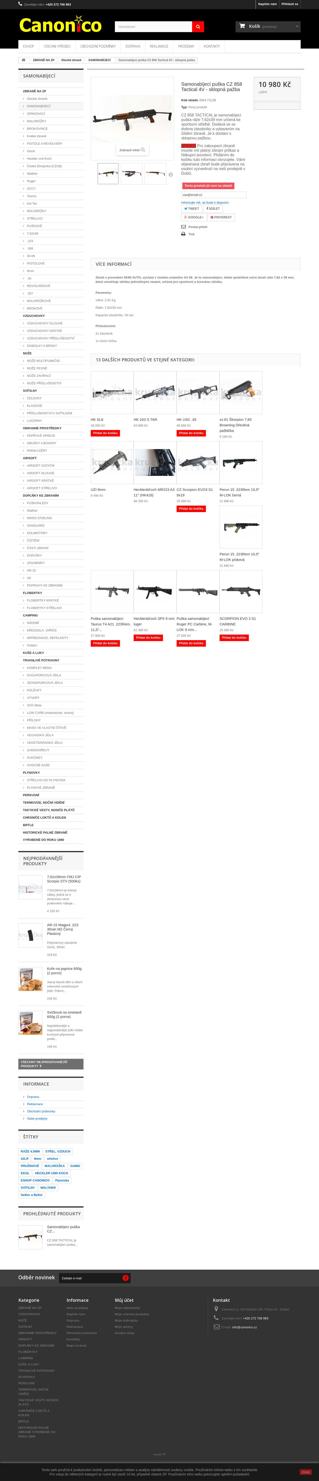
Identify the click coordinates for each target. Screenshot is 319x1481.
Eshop (28, 46)
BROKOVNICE (37, 128)
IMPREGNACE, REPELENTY (47, 638)
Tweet (191, 208)
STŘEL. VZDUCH (57, 1151)
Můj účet (124, 1300)
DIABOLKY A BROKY (41, 346)
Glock (30, 151)
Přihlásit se (290, 4)
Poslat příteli (197, 227)
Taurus (31, 196)
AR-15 (31, 570)
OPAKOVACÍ (35, 113)
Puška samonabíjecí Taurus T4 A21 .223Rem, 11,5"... (111, 624)
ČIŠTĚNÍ (32, 540)
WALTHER (48, 1187)
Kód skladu (189, 100)
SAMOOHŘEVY (37, 750)
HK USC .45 (186, 419)
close (306, 1472)
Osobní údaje (125, 1333)
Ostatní (31, 645)
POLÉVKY (34, 690)
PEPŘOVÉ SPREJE (40, 435)
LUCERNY (34, 420)
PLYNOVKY (31, 772)
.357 (29, 293)
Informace (36, 1084)
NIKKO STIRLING (39, 518)
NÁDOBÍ (32, 623)
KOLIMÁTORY (36, 533)
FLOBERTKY (32, 593)
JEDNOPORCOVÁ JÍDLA (44, 683)
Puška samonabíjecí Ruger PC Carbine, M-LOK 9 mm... (194, 624)
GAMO (75, 1166)
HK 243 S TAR (145, 419)
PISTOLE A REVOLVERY (44, 143)
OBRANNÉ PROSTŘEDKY (42, 428)
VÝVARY (32, 698)
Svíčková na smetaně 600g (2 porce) (64, 1014)
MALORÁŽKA (55, 1166)
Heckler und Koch (39, 158)
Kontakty (212, 46)
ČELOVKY (34, 398)
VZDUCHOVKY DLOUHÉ (44, 323)
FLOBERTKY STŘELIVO (44, 608)
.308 (29, 248)
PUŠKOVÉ (34, 226)
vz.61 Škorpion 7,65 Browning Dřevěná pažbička (236, 425)
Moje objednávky (127, 1308)
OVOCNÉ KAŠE (38, 765)
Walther (32, 173)
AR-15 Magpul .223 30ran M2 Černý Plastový (62, 929)
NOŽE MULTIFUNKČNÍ (43, 361)
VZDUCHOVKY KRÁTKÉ (44, 331)
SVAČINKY (34, 757)
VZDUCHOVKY (34, 316)
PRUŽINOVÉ (30, 1166)
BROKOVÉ (34, 308)
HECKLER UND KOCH (51, 1173)
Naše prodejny (36, 1118)
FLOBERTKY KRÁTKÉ (42, 600)
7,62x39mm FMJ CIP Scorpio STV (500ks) (64, 879)
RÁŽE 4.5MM (30, 1151)
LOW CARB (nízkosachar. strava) (50, 713)
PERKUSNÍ (31, 795)
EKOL (25, 1173)
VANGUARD (35, 525)
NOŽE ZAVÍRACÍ (38, 376)
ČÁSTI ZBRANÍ (37, 548)
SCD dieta (33, 705)
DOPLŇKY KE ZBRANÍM (41, 495)
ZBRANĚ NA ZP (34, 91)
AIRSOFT (30, 458)
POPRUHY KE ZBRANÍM (44, 585)
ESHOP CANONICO (35, 1180)
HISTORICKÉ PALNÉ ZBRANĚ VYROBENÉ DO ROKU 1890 (45, 836)
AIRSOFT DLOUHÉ (40, 473)
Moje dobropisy (126, 1320)
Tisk (191, 234)
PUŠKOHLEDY (37, 503)
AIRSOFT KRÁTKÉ (40, 480)
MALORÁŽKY (36, 121)
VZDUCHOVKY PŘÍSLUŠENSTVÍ (50, 338)
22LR (24, 1158)
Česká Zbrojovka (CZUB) (44, 166)
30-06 (30, 256)
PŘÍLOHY (33, 720)
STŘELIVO (34, 218)
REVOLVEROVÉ (38, 286)
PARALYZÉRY (36, 450)
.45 (28, 278)
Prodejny (186, 46)
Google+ (194, 217)
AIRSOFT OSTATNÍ (40, 465)
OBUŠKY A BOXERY (41, 443)
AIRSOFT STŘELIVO (41, 488)
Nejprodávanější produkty (42, 860)
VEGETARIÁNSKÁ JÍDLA (44, 742)
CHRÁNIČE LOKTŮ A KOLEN (44, 817)
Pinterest (221, 217)
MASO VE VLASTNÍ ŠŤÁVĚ (46, 728)
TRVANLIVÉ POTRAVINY (41, 660)
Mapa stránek (77, 1345)
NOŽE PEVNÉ (36, 368)
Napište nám (267, 4)
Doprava (132, 46)
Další (170, 174)
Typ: (184, 107)
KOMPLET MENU (39, 668)
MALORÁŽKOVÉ (38, 301)
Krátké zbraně (36, 136)
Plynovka (62, 1180)
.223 (29, 241)
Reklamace (159, 46)
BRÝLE (28, 825)
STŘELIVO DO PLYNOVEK (46, 780)
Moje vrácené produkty (132, 1314)
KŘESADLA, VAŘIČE (41, 630)
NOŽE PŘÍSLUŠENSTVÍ (43, 383)
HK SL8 (97, 419)
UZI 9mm (98, 489)
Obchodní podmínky (98, 46)
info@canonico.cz (244, 1327)
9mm (30, 271)
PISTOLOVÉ (35, 263)
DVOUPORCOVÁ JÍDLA (43, 675)
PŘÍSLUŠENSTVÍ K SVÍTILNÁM (49, 413)
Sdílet (213, 208)
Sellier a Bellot (31, 1195)
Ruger (30, 181)
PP (164, 1454)
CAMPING (30, 615)
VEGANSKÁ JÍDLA (40, 735)
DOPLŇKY (34, 555)
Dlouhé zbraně (36, 98)
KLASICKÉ (34, 406)
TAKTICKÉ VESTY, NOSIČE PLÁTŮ (49, 810)
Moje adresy (124, 1327)
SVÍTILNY (30, 391)
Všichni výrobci (57, 46)
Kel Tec (31, 203)
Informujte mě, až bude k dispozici (205, 202)
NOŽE (27, 353)
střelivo (52, 1158)
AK (28, 578)
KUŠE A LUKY (33, 653)
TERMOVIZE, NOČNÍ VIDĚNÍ (43, 802)
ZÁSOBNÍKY (35, 563)
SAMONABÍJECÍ (38, 106)
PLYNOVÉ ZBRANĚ (40, 787)
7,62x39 (32, 233)
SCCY (31, 188)
